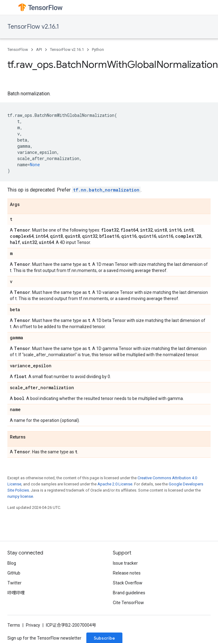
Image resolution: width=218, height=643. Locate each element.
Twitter (14, 582)
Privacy (33, 625)
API (39, 49)
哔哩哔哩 (16, 592)
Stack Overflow (127, 582)
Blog (11, 563)
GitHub (13, 573)
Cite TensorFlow (128, 602)
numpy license (20, 496)
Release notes (127, 573)
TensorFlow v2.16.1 (33, 27)
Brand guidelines (129, 592)
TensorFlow (17, 49)
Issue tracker (125, 563)
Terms (13, 625)
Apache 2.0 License (114, 484)
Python (98, 49)
